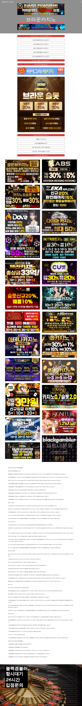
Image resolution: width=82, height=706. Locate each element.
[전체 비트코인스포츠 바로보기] (53, 687)
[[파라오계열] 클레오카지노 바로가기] (41, 56)
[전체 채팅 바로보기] (53, 703)
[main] (41, 19)
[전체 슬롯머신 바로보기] (53, 675)
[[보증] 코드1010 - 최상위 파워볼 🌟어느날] (41, 36)
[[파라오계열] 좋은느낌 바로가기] (41, 52)
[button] (80, 1)
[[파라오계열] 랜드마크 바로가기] (41, 48)
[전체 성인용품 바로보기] (53, 699)
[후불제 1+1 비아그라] (41, 139)
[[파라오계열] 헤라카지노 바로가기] (41, 40)
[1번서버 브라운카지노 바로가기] (41, 135)
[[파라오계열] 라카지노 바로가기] (41, 44)
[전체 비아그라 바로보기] (53, 695)
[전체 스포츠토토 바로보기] (53, 671)
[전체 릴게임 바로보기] (53, 691)
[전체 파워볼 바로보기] (53, 679)
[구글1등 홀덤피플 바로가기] (41, 143)
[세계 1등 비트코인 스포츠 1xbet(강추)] (41, 147)
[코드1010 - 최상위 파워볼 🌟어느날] (41, 151)
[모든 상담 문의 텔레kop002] (41, 64)
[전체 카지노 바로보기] (53, 667)
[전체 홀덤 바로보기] (53, 683)
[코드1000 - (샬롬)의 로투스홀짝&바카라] (41, 60)
